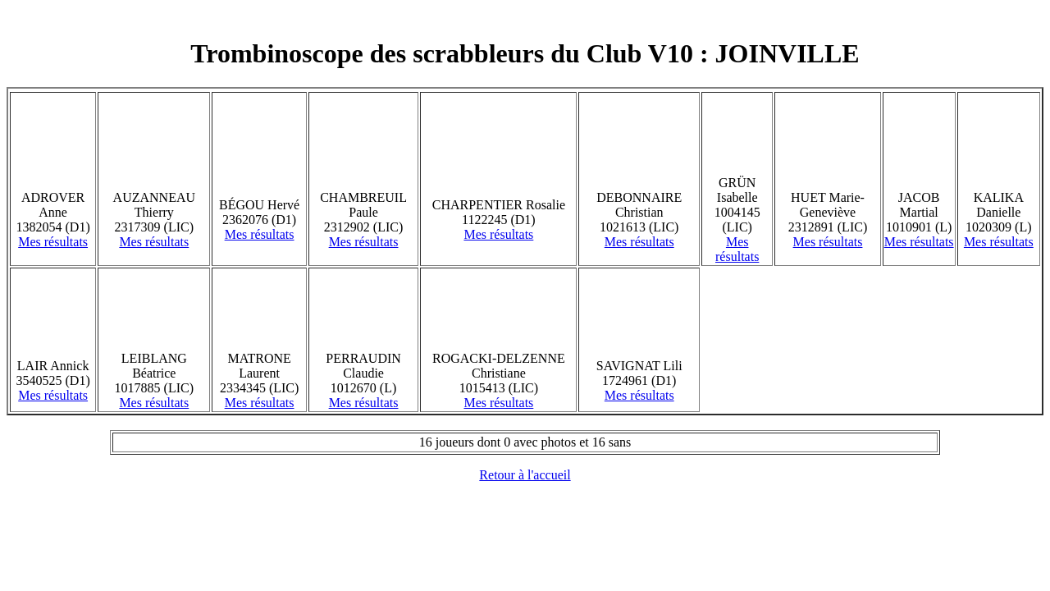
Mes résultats (53, 242)
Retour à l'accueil (524, 475)
